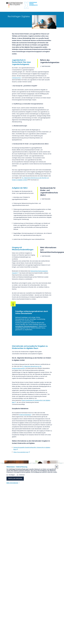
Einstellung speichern (15, 478)
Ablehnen (22, 475)
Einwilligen (12, 475)
